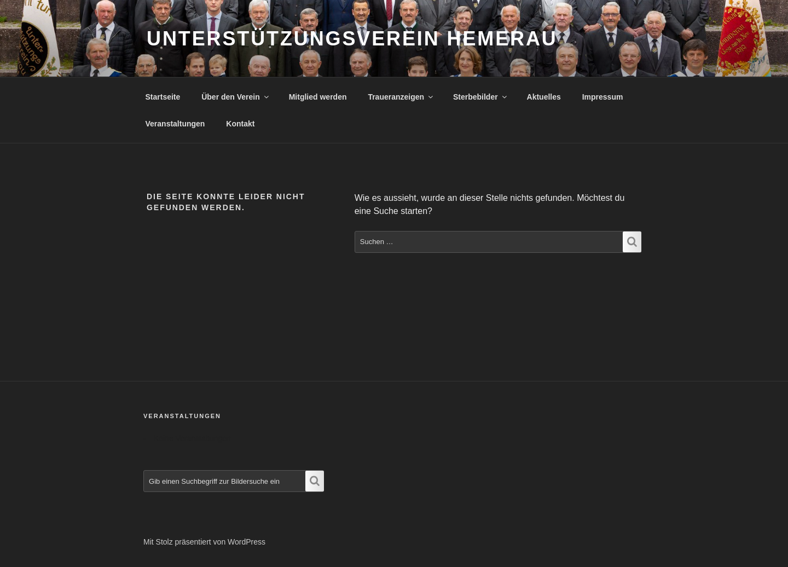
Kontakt (240, 123)
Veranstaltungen (175, 123)
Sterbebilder (480, 96)
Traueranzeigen (401, 96)
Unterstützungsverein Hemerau (352, 38)
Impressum (602, 96)
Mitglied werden (318, 96)
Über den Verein (235, 96)
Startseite (163, 96)
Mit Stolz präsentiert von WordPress (204, 541)
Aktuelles (544, 96)
